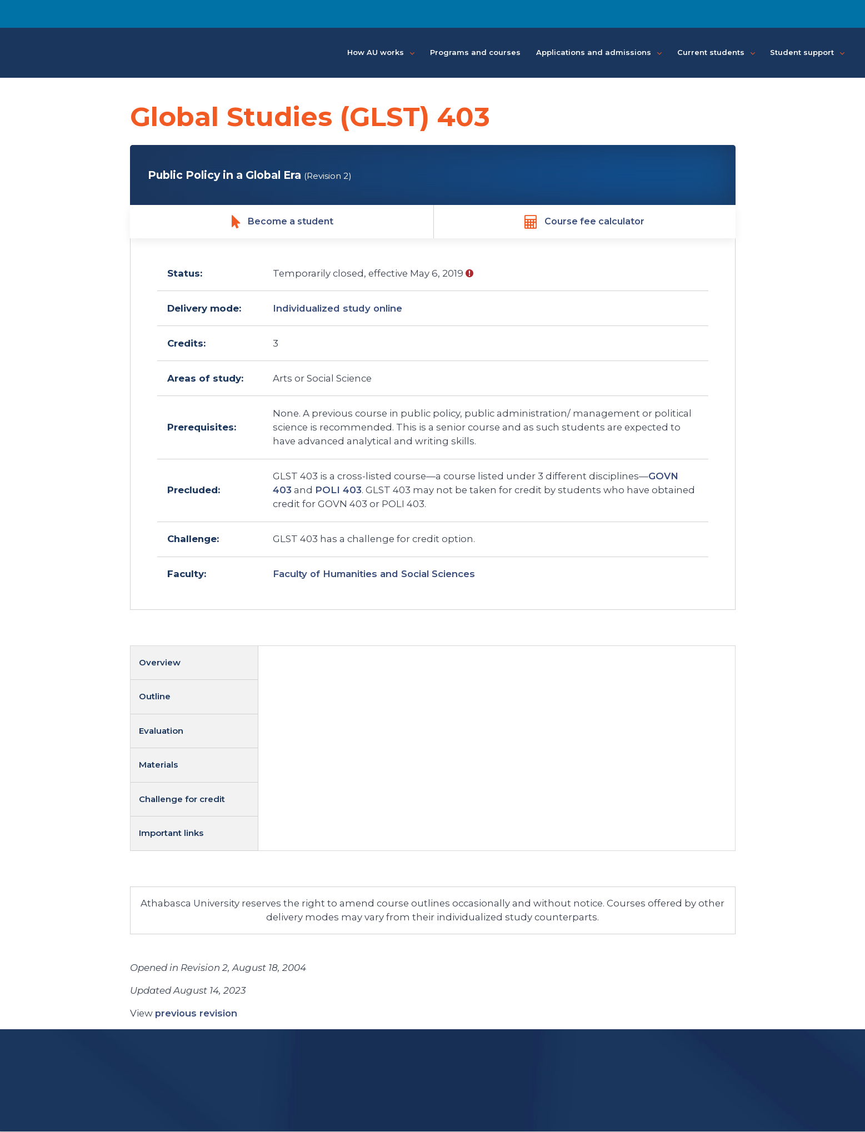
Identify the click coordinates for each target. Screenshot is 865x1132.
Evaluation (161, 731)
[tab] (194, 663)
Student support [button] (807, 52)
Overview (160, 663)
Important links (171, 833)
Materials (158, 765)
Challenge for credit (182, 799)
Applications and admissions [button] (599, 52)
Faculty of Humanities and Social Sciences (374, 574)
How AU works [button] (380, 52)
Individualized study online (337, 308)
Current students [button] (716, 52)
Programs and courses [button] (475, 52)
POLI (338, 490)
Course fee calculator (584, 222)
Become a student (282, 222)
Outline (155, 697)
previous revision (196, 1013)
